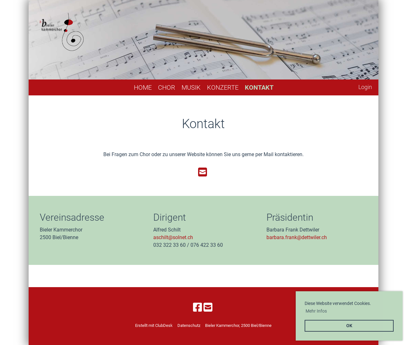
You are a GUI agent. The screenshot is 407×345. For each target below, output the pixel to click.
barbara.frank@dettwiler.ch (296, 237)
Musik (191, 87)
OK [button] (349, 325)
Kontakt (259, 87)
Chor (166, 87)
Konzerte (222, 87)
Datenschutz (188, 325)
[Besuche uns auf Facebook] (197, 307)
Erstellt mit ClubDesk (154, 325)
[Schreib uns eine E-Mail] (202, 172)
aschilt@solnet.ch (173, 237)
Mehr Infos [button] (316, 311)
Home (143, 87)
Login (365, 87)
